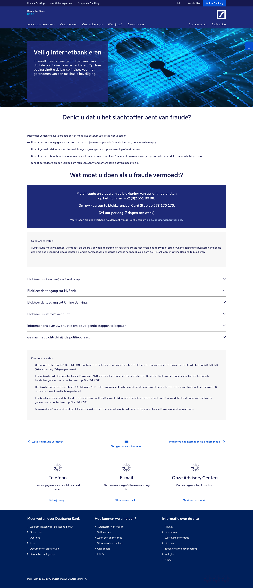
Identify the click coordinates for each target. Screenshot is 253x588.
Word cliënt (194, 3)
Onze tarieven (135, 24)
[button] (68, 24)
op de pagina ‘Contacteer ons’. (165, 219)
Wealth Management (61, 3)
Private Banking (36, 3)
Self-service (219, 24)
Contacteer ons (198, 24)
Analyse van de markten (41, 24)
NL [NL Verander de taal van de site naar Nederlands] (178, 3)
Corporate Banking (88, 3)
